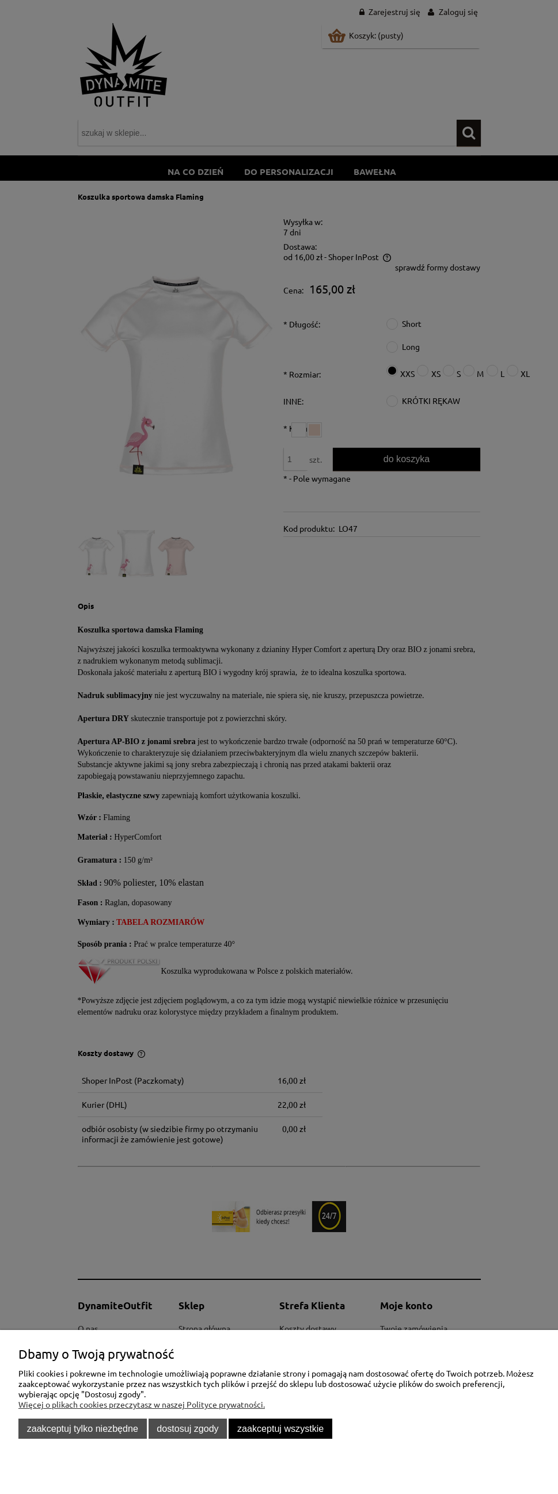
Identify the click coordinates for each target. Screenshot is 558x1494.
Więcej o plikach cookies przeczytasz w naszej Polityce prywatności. (141, 1404)
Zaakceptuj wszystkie (280, 1428)
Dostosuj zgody (187, 1428)
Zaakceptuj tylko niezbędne (82, 1428)
